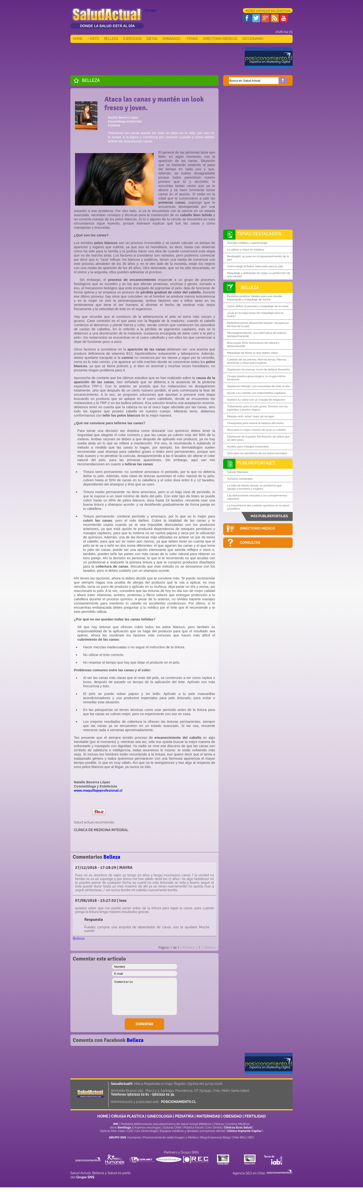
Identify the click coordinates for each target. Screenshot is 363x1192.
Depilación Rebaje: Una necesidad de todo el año (258, 386)
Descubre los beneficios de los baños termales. (257, 453)
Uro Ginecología (146, 1131)
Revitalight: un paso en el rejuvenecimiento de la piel (258, 258)
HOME (78, 39)
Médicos (206, 1124)
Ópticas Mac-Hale (112, 1131)
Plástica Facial (194, 1127)
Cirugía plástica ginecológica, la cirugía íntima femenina (256, 378)
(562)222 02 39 (163, 1094)
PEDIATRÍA (184, 1116)
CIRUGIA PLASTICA (127, 1116)
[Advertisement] (154, 57)
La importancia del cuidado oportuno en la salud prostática (258, 507)
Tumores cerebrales (240, 478)
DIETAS (152, 39)
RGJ (243, 1137)
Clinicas (218, 1124)
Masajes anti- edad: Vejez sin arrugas (250, 416)
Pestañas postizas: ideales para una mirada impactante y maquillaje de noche (254, 298)
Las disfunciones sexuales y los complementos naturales (257, 497)
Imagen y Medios (186, 1137)
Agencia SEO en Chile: (249, 1173)
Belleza (91, 80)
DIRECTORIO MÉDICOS (220, 39)
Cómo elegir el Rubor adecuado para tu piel (255, 266)
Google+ (151, 10)
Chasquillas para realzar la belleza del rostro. (255, 423)
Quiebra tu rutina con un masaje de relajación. (256, 399)
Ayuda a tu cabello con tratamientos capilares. (256, 393)
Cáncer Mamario (237, 472)
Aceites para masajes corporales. (248, 446)
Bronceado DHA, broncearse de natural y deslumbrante (253, 344)
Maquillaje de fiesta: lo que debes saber (252, 352)
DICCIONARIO (252, 39)
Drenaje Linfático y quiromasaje (247, 242)
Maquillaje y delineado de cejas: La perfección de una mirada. (258, 274)
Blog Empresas (210, 1137)
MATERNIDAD (209, 1116)
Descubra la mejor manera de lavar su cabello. (256, 429)
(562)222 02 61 (138, 1094)
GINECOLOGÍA (159, 1116)
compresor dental (212, 1131)
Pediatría (127, 1124)
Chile (235, 1137)
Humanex (134, 1137)
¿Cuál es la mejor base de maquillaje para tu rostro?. (255, 314)
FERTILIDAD (255, 1116)
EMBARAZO (171, 39)
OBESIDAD (232, 1116)
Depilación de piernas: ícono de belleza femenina (258, 369)
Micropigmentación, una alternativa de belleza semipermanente (256, 334)
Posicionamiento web (158, 1137)
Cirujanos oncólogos (146, 1127)
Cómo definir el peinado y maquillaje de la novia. (258, 306)
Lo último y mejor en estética (245, 249)
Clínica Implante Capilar (244, 1131)
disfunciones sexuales (150, 1124)
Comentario (144, 996)
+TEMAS (191, 39)
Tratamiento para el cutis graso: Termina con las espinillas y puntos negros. (257, 408)
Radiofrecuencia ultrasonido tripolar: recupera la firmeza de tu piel (258, 324)
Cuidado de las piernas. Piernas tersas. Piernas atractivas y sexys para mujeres (256, 361)
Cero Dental (213, 1127)
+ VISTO (93, 39)
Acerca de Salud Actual (182, 1124)
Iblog (226, 1137)
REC (251, 1137)
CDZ (130, 1131)
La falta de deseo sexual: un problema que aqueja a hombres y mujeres (254, 487)
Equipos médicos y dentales (180, 1131)
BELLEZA (111, 39)
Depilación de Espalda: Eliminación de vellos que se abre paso (258, 438)
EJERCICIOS (132, 39)
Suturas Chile (172, 1127)
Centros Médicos (238, 1124)
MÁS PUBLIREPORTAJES (269, 516)
